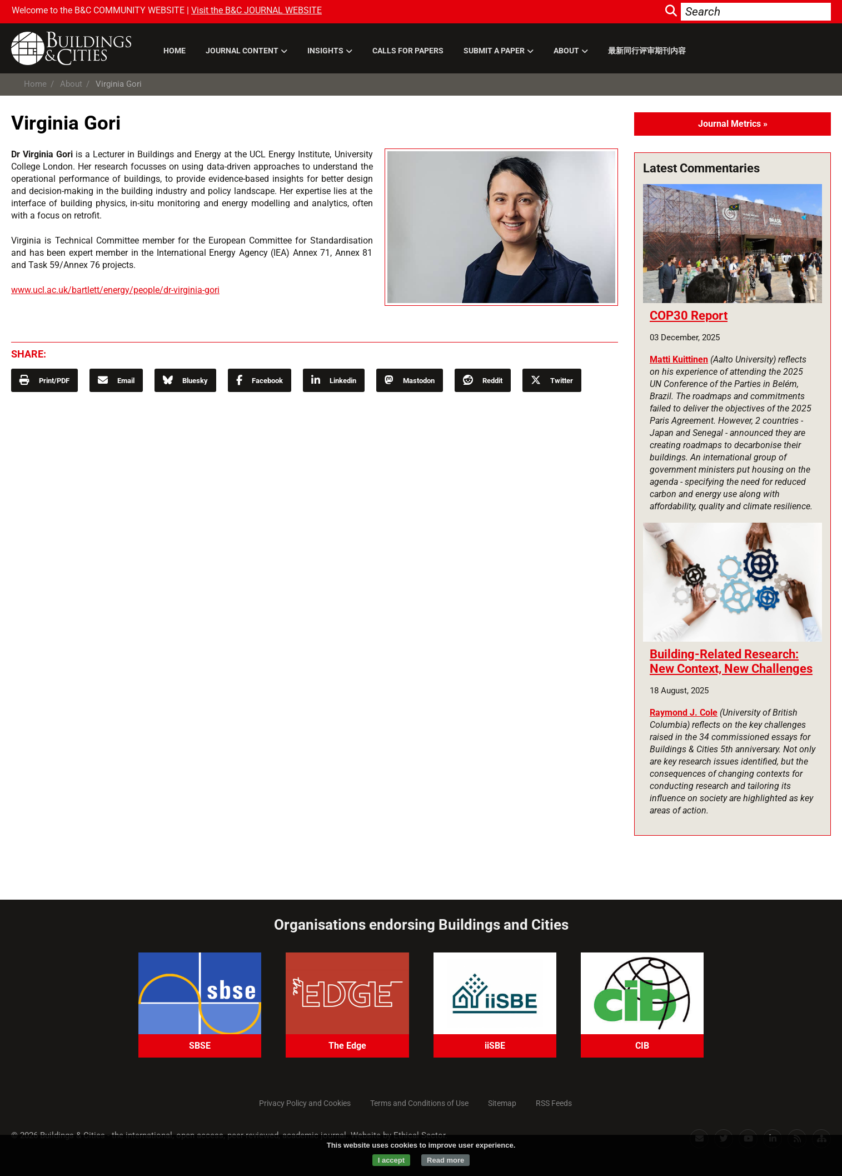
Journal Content (242, 50)
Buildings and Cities (76, 48)
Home (174, 50)
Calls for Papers (408, 50)
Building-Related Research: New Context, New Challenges (731, 661)
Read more (445, 1160)
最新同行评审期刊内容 (647, 50)
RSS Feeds (554, 1103)
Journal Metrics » (733, 123)
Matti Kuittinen (679, 359)
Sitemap (502, 1103)
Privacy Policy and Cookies (305, 1103)
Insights (325, 50)
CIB (642, 1045)
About (566, 50)
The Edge (347, 1045)
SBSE (200, 1045)
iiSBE (495, 1045)
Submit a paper (494, 50)
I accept (391, 1160)
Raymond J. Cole (684, 712)
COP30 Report (689, 315)
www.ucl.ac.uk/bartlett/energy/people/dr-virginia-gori (115, 290)
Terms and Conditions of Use (419, 1103)
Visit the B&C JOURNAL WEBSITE (256, 10)
